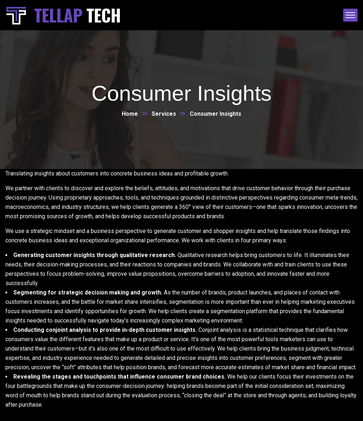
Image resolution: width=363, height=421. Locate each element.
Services (164, 113)
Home (130, 113)
